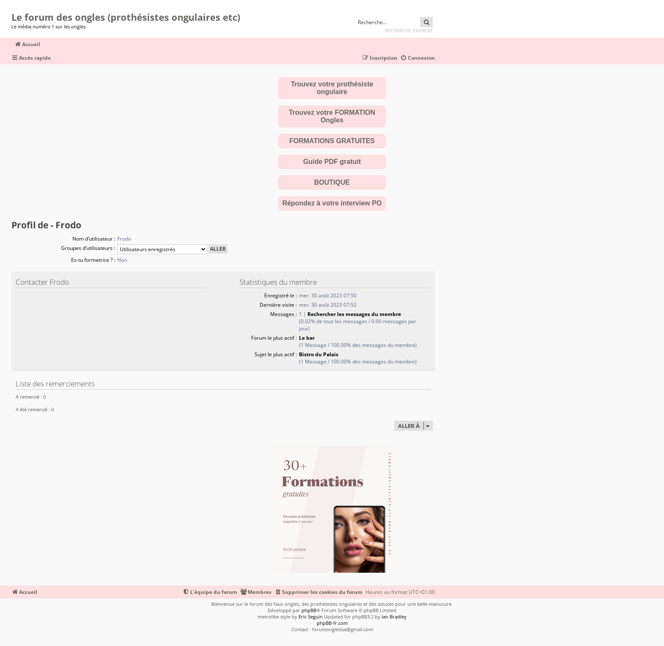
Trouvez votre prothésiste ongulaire (332, 87)
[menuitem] (417, 58)
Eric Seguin (311, 616)
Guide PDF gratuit (332, 161)
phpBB (309, 610)
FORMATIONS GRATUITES (332, 140)
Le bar (307, 337)
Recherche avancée (409, 30)
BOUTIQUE (332, 182)
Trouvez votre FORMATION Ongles (332, 116)
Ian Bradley (394, 616)
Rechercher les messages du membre (354, 314)
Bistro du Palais (318, 354)
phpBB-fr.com (332, 623)
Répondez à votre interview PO (332, 203)
